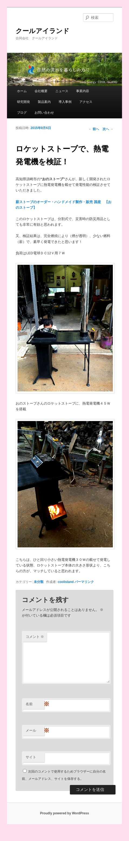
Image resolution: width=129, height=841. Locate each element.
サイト (31, 757)
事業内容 (82, 91)
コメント (35, 637)
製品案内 (44, 102)
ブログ (22, 112)
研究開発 (23, 102)
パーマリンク (84, 582)
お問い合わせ (44, 112)
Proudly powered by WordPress (64, 813)
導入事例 (65, 102)
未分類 (38, 582)
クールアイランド (42, 30)
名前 (35, 704)
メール (35, 731)
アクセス (85, 102)
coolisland (66, 582)
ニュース (61, 91)
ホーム (22, 91)
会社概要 (41, 91)
